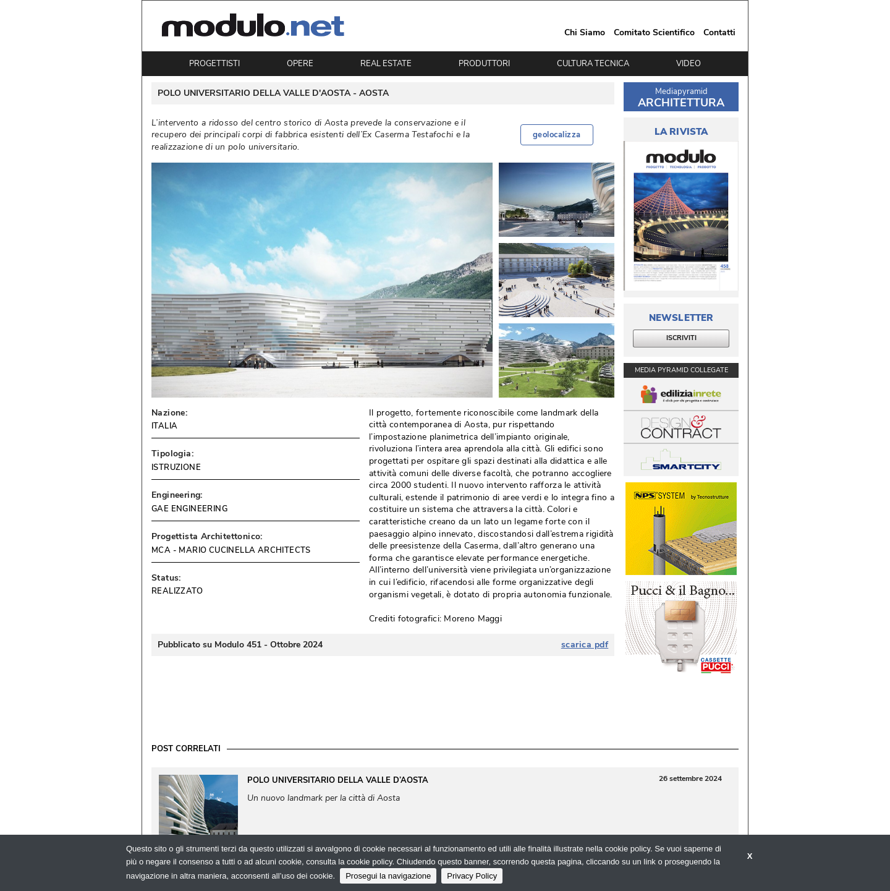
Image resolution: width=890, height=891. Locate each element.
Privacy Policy (472, 875)
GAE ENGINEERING (189, 508)
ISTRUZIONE (176, 467)
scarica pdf (585, 645)
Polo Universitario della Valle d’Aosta (337, 780)
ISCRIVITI (681, 338)
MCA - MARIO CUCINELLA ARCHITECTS (231, 550)
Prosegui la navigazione (388, 875)
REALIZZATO (177, 591)
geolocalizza (557, 134)
